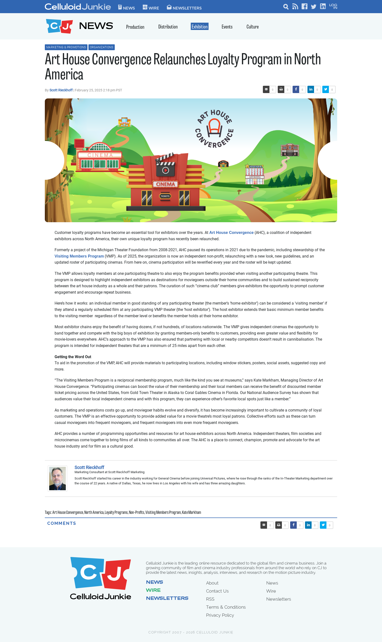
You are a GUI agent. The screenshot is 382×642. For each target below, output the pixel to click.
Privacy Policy (220, 615)
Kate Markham (191, 512)
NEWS (96, 27)
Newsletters (184, 7)
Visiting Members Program (79, 256)
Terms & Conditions (226, 607)
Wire (153, 590)
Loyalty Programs (116, 512)
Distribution (168, 27)
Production (135, 27)
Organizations (101, 47)
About (212, 582)
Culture (253, 27)
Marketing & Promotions (66, 47)
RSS (210, 599)
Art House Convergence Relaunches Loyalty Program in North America (183, 68)
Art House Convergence (231, 232)
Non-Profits (136, 512)
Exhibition (200, 27)
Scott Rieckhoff (61, 90)
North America (94, 512)
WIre (151, 7)
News (126, 7)
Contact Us (217, 591)
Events (227, 27)
